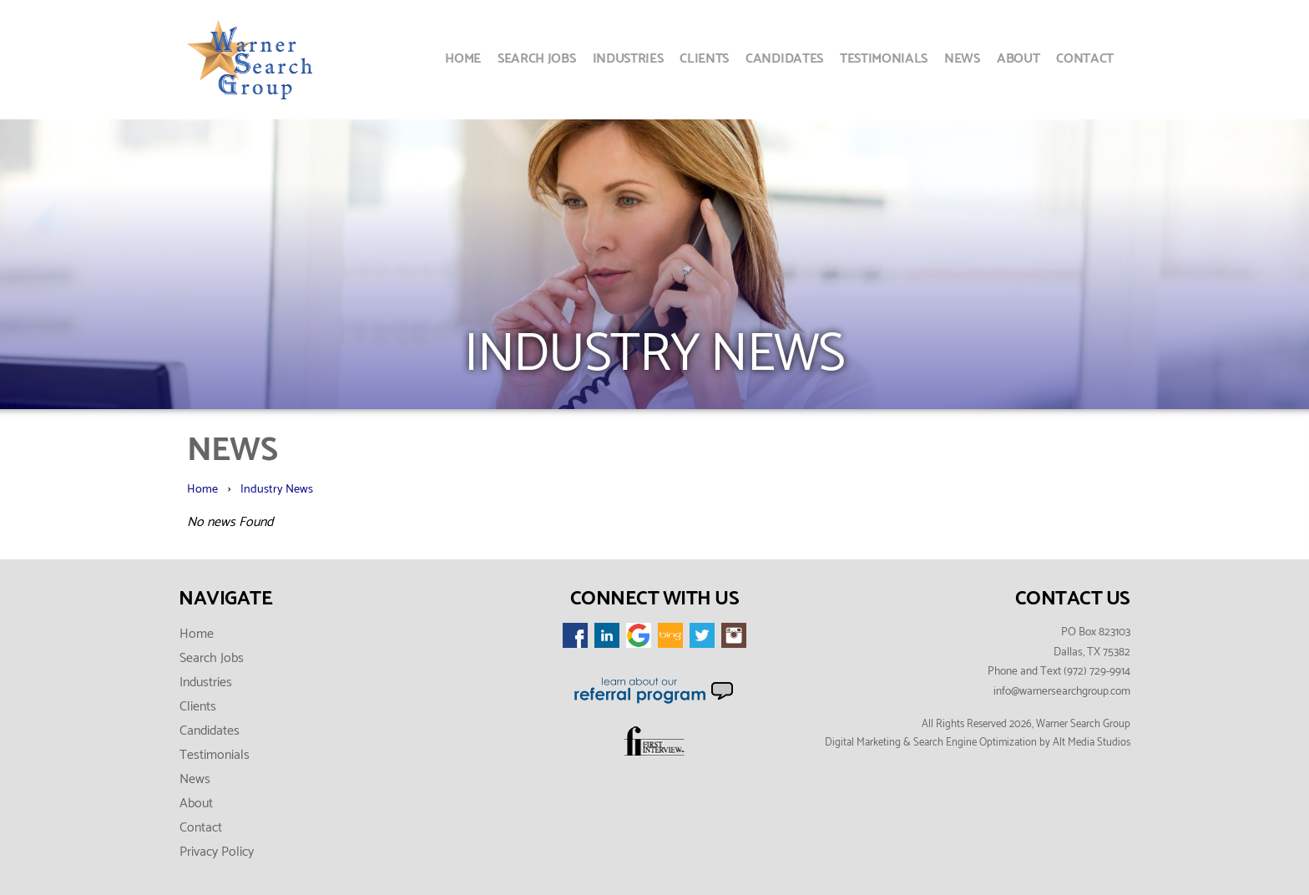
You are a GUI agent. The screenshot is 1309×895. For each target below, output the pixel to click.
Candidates (784, 59)
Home (463, 59)
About (1018, 59)
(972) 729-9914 (1097, 671)
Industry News (276, 489)
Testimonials (883, 59)
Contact (1085, 59)
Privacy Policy (216, 852)
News (962, 59)
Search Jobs (536, 59)
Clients (704, 59)
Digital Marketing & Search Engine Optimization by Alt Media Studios (977, 742)
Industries (628, 59)
